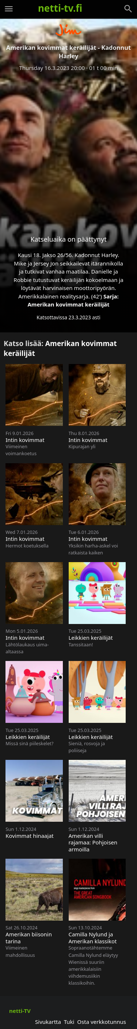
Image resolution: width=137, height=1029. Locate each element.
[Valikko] (9, 9)
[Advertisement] (68, 147)
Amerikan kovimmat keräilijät (68, 304)
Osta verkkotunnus (101, 1021)
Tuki (69, 1021)
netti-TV (20, 1010)
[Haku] (128, 9)
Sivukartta (48, 1021)
